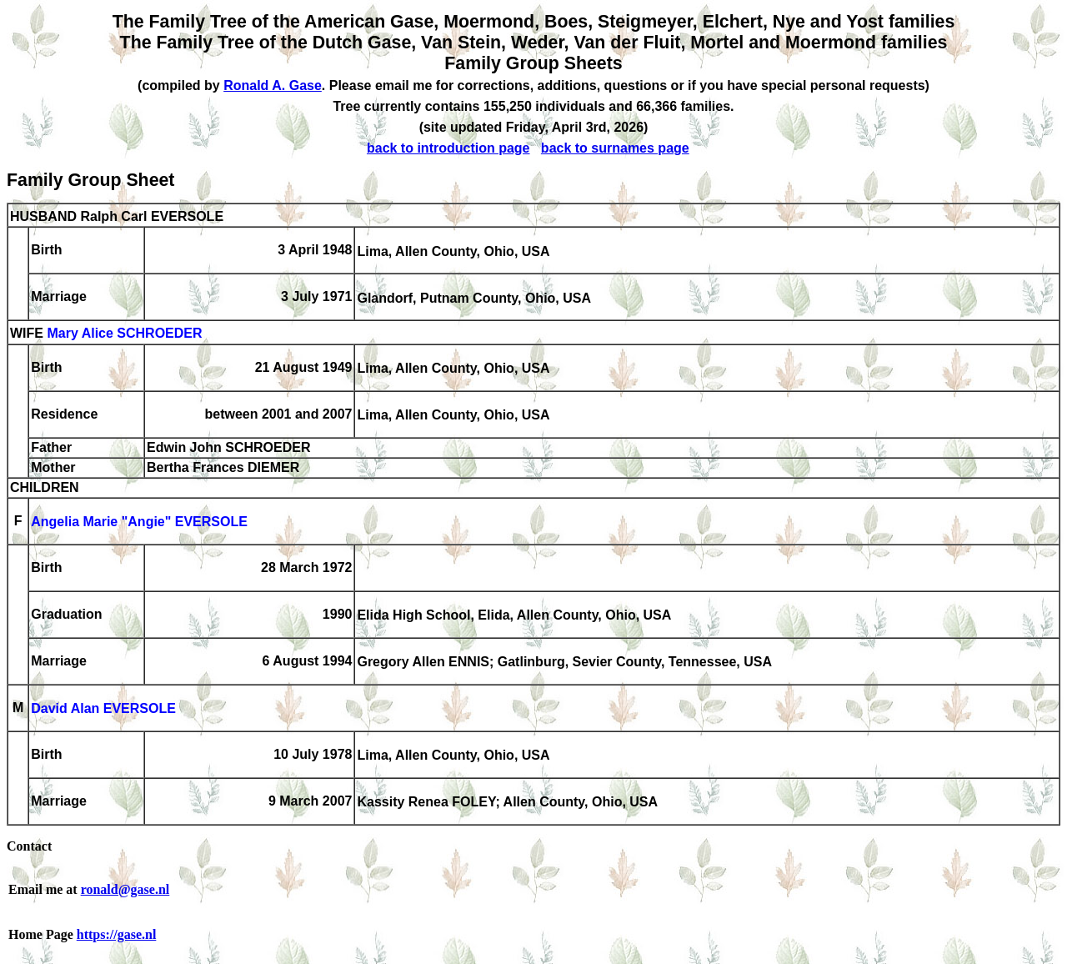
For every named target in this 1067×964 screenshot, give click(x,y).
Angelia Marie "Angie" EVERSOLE (139, 522)
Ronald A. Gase (272, 85)
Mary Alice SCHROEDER (124, 334)
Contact (29, 846)
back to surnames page (615, 148)
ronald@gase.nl (125, 889)
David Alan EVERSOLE (103, 709)
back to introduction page (448, 148)
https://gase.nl (117, 934)
